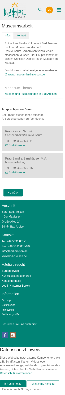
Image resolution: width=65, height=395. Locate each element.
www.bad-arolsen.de (14, 256)
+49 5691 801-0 (16, 241)
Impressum (8, 309)
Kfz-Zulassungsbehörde (16, 275)
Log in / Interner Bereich (16, 285)
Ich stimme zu (12, 383)
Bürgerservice (10, 270)
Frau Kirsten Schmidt (19, 131)
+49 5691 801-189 (19, 246)
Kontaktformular (11, 280)
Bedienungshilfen (11, 314)
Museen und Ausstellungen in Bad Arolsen (31, 93)
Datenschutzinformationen (16, 373)
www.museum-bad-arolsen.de (26, 74)
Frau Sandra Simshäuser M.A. (26, 158)
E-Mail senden (17, 145)
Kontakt (21, 35)
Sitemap (6, 300)
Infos (8, 35)
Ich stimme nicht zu (43, 383)
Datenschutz (8, 305)
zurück (14, 192)
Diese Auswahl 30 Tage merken (21, 389)
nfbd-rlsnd (15, 251)
